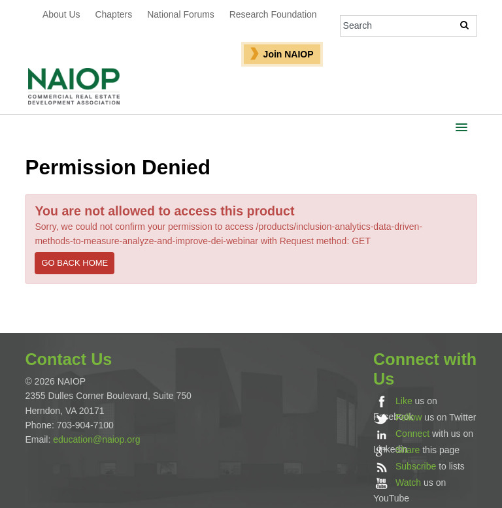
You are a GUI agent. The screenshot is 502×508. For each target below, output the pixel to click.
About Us (61, 14)
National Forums (180, 14)
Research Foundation (273, 14)
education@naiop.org (96, 439)
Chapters (113, 14)
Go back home (74, 263)
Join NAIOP (288, 54)
